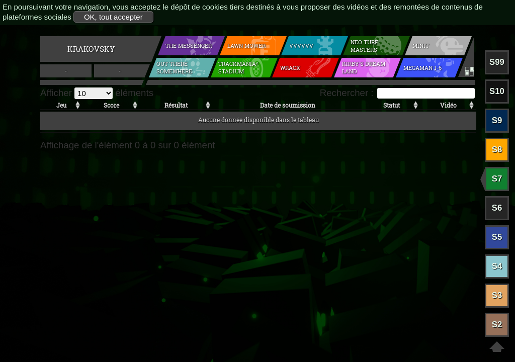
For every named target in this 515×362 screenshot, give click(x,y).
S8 (497, 149)
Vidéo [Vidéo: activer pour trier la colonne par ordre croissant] (448, 105)
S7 (497, 179)
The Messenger (188, 45)
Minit (420, 45)
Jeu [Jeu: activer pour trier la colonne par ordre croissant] (61, 105)
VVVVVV (301, 45)
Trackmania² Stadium (238, 67)
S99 (496, 62)
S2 (497, 324)
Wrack (290, 67)
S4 (497, 266)
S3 (497, 295)
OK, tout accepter (113, 17)
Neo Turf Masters (364, 45)
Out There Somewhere (174, 67)
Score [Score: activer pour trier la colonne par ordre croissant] (111, 105)
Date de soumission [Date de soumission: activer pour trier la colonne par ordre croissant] (287, 105)
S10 (496, 91)
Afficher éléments (96, 92)
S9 (497, 120)
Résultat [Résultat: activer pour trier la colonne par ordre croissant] (176, 105)
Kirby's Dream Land (363, 67)
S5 (497, 237)
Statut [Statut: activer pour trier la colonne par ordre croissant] (391, 105)
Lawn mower (246, 45)
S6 (497, 208)
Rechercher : (397, 92)
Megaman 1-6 (422, 67)
